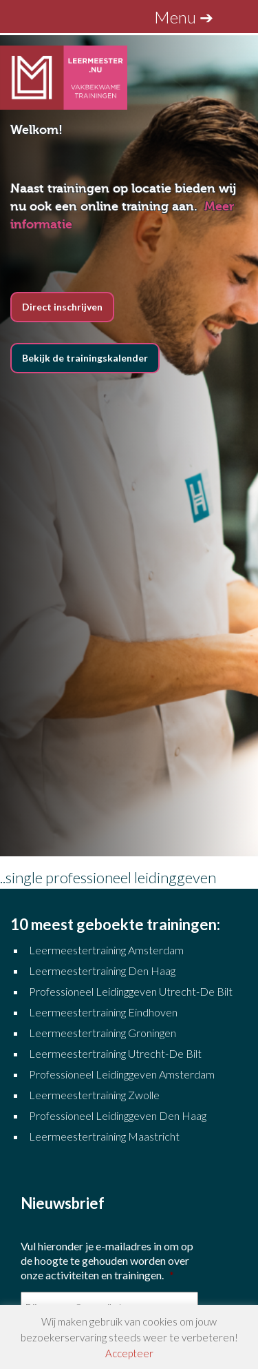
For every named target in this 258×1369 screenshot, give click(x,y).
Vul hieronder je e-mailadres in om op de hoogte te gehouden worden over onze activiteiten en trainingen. (107, 1260)
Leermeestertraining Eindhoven (103, 1011)
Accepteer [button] (129, 1353)
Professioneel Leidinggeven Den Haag (117, 1115)
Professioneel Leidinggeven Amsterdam (122, 1074)
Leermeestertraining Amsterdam (106, 949)
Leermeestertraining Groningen (103, 1032)
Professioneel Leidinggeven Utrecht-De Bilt (131, 991)
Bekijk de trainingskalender (85, 358)
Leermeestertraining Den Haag (102, 970)
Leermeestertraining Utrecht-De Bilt (115, 1053)
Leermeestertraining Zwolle (94, 1094)
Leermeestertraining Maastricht (104, 1136)
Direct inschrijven (62, 307)
